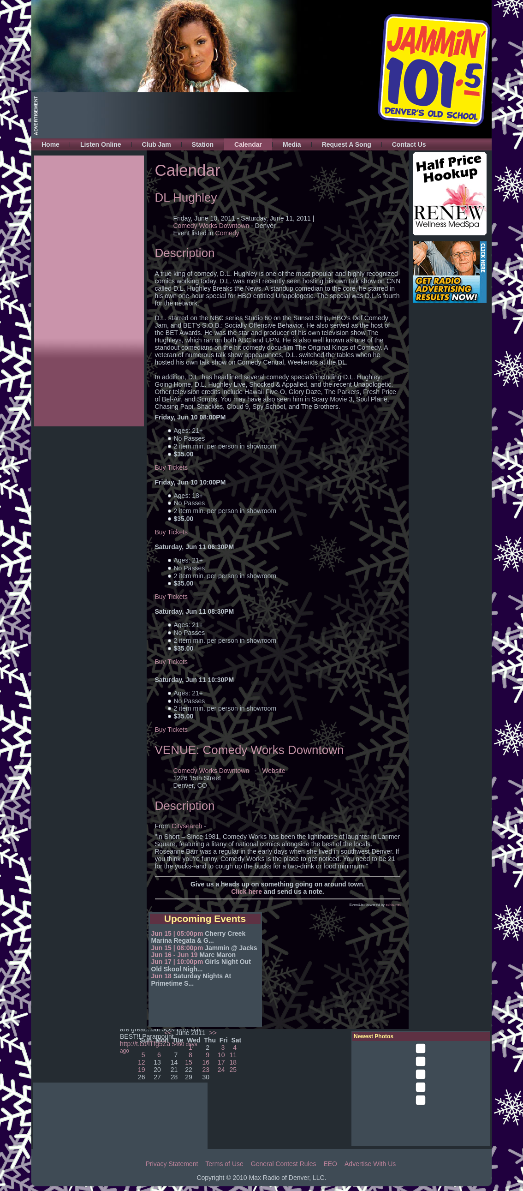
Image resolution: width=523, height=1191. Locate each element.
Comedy (227, 233)
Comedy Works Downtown (211, 225)
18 (233, 1062)
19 (141, 1069)
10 (221, 1055)
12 (141, 1062)
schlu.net (393, 905)
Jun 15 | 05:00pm (177, 933)
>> (212, 1032)
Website (273, 770)
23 (205, 1069)
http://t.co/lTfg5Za (145, 1043)
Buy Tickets (171, 467)
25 (233, 1069)
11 (233, 1055)
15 (188, 1062)
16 (205, 1062)
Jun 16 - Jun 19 (174, 954)
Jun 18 (161, 976)
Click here (246, 891)
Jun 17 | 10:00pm (177, 961)
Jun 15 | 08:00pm (177, 948)
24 (221, 1069)
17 (221, 1062)
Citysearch (188, 826)
